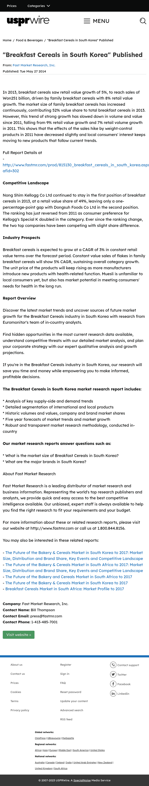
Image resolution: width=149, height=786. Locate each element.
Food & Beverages (29, 40)
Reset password (70, 692)
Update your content (74, 701)
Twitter (118, 674)
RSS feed (66, 719)
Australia (39, 762)
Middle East (65, 750)
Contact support (124, 665)
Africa (38, 750)
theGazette (68, 738)
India (69, 762)
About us (16, 664)
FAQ (63, 683)
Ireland (60, 762)
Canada (50, 762)
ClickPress (40, 738)
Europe (53, 750)
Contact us (18, 673)
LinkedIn (119, 693)
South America (80, 750)
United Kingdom (43, 768)
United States (97, 750)
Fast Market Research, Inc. (34, 65)
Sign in (64, 673)
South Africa (61, 768)
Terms (14, 701)
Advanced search (71, 710)
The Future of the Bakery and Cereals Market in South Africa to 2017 (68, 576)
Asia (45, 750)
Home (7, 40)
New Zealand (105, 762)
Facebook (120, 684)
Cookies (16, 692)
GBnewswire (54, 738)
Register (65, 664)
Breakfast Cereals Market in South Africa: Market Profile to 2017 (64, 588)
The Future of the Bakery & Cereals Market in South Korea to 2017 (66, 582)
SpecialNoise (82, 780)
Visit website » (18, 634)
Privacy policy (20, 710)
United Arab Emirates (84, 762)
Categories (39, 6)
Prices (12, 6)
